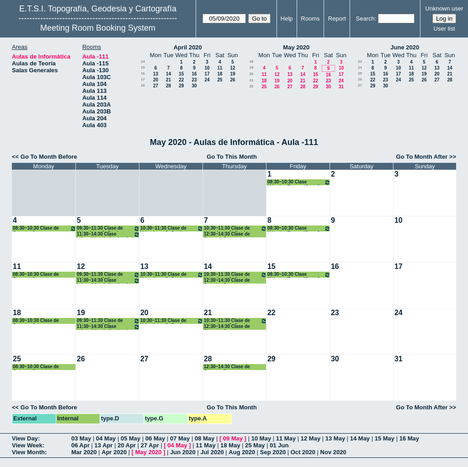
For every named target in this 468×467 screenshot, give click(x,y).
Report (337, 18)
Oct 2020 (303, 452)
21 (168, 79)
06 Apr (80, 445)
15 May (384, 438)
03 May (81, 438)
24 (206, 79)
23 (194, 79)
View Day (25, 438)
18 (219, 73)
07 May (180, 438)
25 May (255, 445)
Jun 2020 (183, 452)
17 (206, 73)
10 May (261, 438)
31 (341, 86)
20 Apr (126, 445)
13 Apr (104, 445)
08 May (204, 438)
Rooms (310, 18)
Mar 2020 (84, 452)
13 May (335, 438)
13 (155, 73)
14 (143, 61)
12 (232, 67)
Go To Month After (422, 156)
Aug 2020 (242, 452)
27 (155, 85)
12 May (310, 438)
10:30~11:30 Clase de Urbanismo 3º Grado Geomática (171, 228)
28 (168, 85)
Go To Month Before (49, 156)
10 (206, 67)
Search (365, 18)
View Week (27, 445)
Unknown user (444, 8)
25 (219, 79)
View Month (28, 452)
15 (143, 67)
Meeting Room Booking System (97, 27)
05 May (130, 438)
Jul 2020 (211, 452)
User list (444, 28)
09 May (233, 438)
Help (287, 18)
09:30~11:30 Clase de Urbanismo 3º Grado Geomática (108, 228)
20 (155, 79)
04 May (106, 438)
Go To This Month (232, 156)
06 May (155, 438)
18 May (230, 445)
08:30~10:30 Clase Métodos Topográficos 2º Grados (298, 182)
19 (232, 73)
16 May (409, 438)
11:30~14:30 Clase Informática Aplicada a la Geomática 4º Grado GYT (108, 234)
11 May (286, 438)
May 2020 (296, 47)
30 (194, 85)
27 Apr (150, 445)
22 (181, 79)
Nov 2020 (333, 452)
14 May (360, 438)
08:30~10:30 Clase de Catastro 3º (44, 228)
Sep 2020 (273, 452)
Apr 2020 (114, 452)
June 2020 (404, 47)
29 (181, 85)
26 (232, 79)
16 (143, 73)
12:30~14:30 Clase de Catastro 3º (227, 234)
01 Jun (279, 445)
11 (219, 67)
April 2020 (188, 47)
